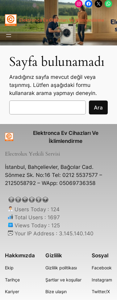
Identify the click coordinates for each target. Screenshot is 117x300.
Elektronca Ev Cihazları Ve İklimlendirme (61, 20)
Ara (98, 108)
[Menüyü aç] (8, 35)
